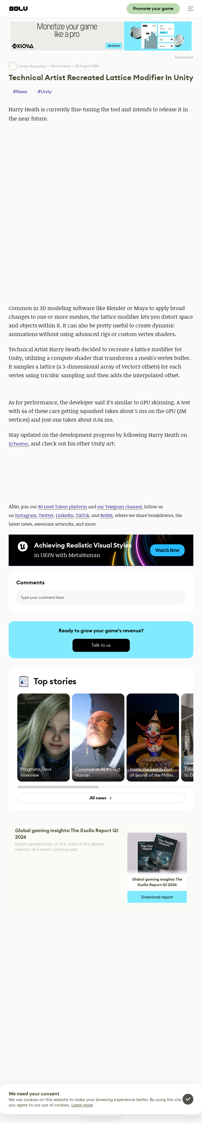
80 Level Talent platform (62, 507)
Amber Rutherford (33, 66)
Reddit (106, 515)
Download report (157, 897)
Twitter (46, 515)
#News (20, 92)
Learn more (82, 1105)
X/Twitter (18, 444)
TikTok (82, 515)
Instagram (26, 515)
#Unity (45, 92)
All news (101, 798)
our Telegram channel (119, 507)
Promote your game (153, 8)
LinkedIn (65, 515)
